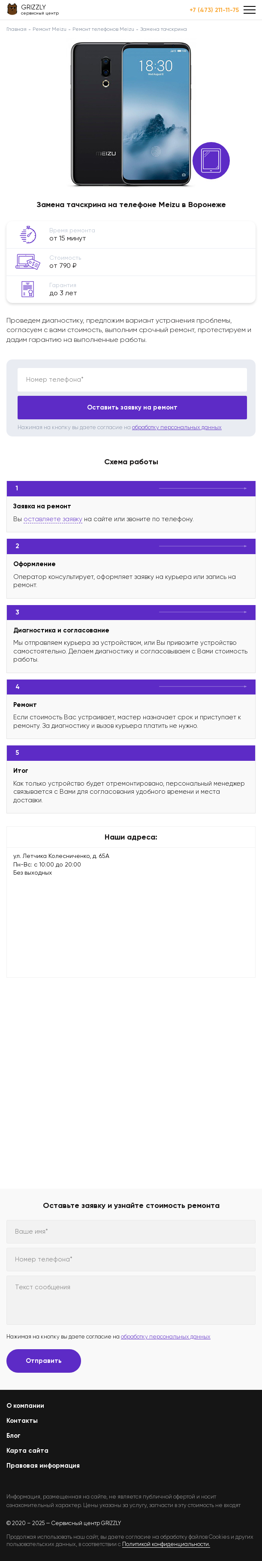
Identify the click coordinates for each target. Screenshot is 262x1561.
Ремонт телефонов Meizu (103, 29)
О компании (25, 1406)
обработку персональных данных (177, 427)
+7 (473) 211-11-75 (214, 10)
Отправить (44, 1361)
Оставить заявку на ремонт (132, 407)
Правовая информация (43, 1465)
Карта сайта (27, 1450)
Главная (16, 29)
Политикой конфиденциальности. (166, 1544)
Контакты (22, 1420)
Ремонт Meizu (49, 29)
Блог (13, 1435)
